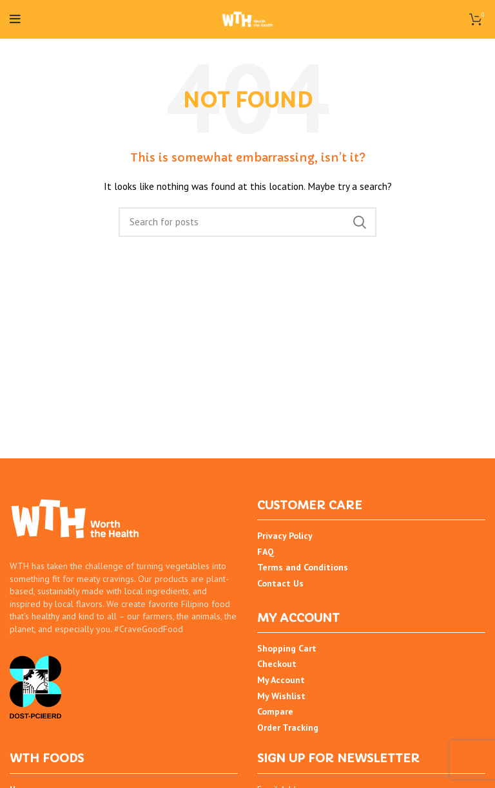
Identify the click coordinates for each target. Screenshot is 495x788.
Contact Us (280, 583)
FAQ (265, 552)
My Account (281, 680)
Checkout (276, 664)
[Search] (247, 222)
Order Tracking (287, 727)
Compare (275, 711)
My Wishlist (281, 696)
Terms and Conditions (302, 567)
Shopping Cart (286, 648)
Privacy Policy (285, 535)
